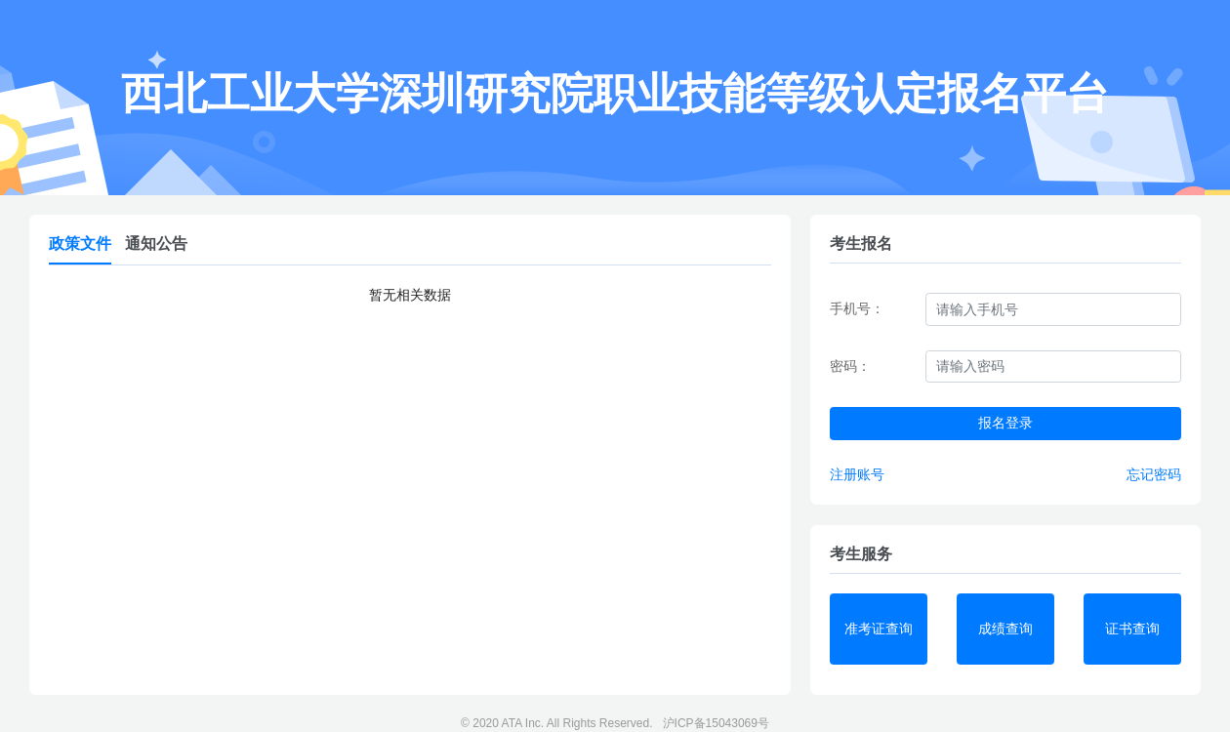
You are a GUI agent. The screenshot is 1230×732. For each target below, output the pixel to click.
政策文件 (80, 243)
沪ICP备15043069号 (716, 723)
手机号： (857, 308)
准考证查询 (878, 628)
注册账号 (857, 474)
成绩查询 (1005, 628)
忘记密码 (1154, 474)
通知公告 (156, 243)
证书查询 (1132, 628)
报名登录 (1005, 422)
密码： (850, 366)
